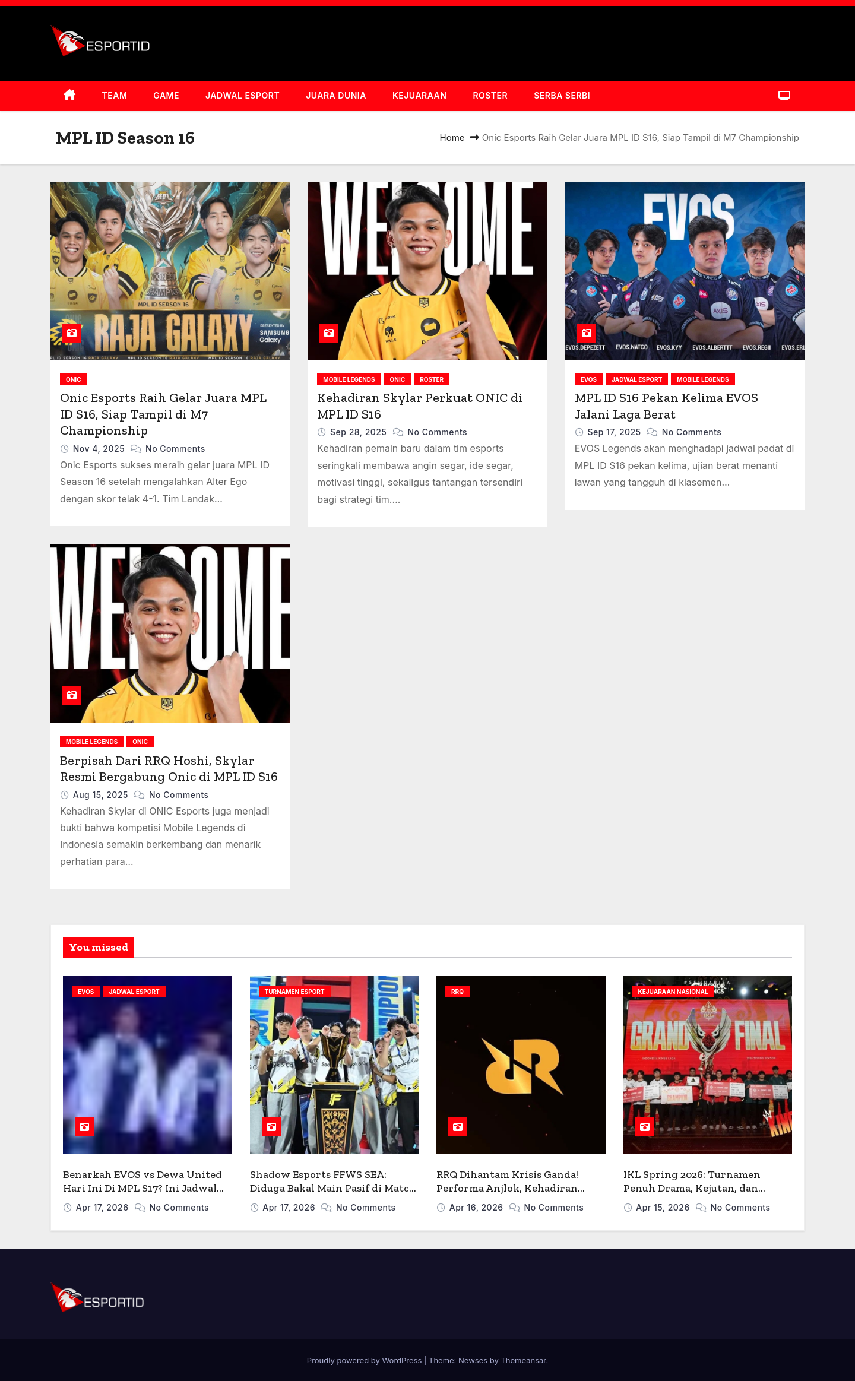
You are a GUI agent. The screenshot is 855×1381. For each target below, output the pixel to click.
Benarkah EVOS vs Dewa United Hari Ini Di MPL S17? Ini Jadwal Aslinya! (142, 1188)
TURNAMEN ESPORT (295, 991)
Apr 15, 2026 (664, 1207)
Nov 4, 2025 (100, 449)
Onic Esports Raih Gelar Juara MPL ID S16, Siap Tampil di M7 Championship (163, 413)
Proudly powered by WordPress (365, 1360)
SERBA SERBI (562, 95)
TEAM (115, 95)
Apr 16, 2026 (477, 1207)
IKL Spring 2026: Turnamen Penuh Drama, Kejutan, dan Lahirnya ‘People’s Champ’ (692, 1188)
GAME (166, 95)
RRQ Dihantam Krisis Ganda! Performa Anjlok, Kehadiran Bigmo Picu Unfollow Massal (507, 1188)
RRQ (457, 991)
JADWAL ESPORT (242, 95)
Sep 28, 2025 (360, 432)
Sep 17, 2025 (615, 432)
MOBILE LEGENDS (349, 379)
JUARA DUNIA (336, 95)
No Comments (175, 449)
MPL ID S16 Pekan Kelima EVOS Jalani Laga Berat (666, 405)
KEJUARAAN (419, 95)
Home (452, 137)
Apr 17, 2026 (103, 1207)
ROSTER (490, 95)
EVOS (589, 379)
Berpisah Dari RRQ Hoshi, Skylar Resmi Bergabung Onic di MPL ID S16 (169, 768)
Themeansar (523, 1360)
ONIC (73, 379)
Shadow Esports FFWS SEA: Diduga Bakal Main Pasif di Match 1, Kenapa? (333, 1188)
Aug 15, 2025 (102, 795)
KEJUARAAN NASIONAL (673, 991)
